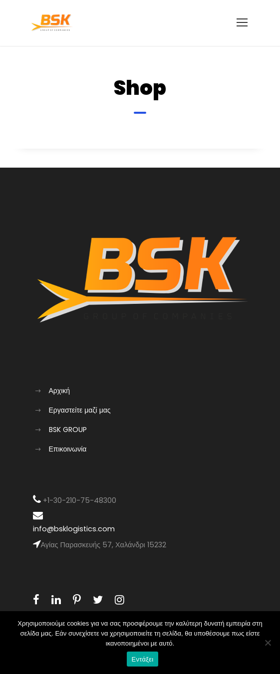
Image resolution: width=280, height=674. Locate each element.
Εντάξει (143, 659)
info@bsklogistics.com (74, 529)
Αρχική (59, 391)
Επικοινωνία (68, 449)
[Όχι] (268, 643)
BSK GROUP (68, 430)
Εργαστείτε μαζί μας (80, 410)
